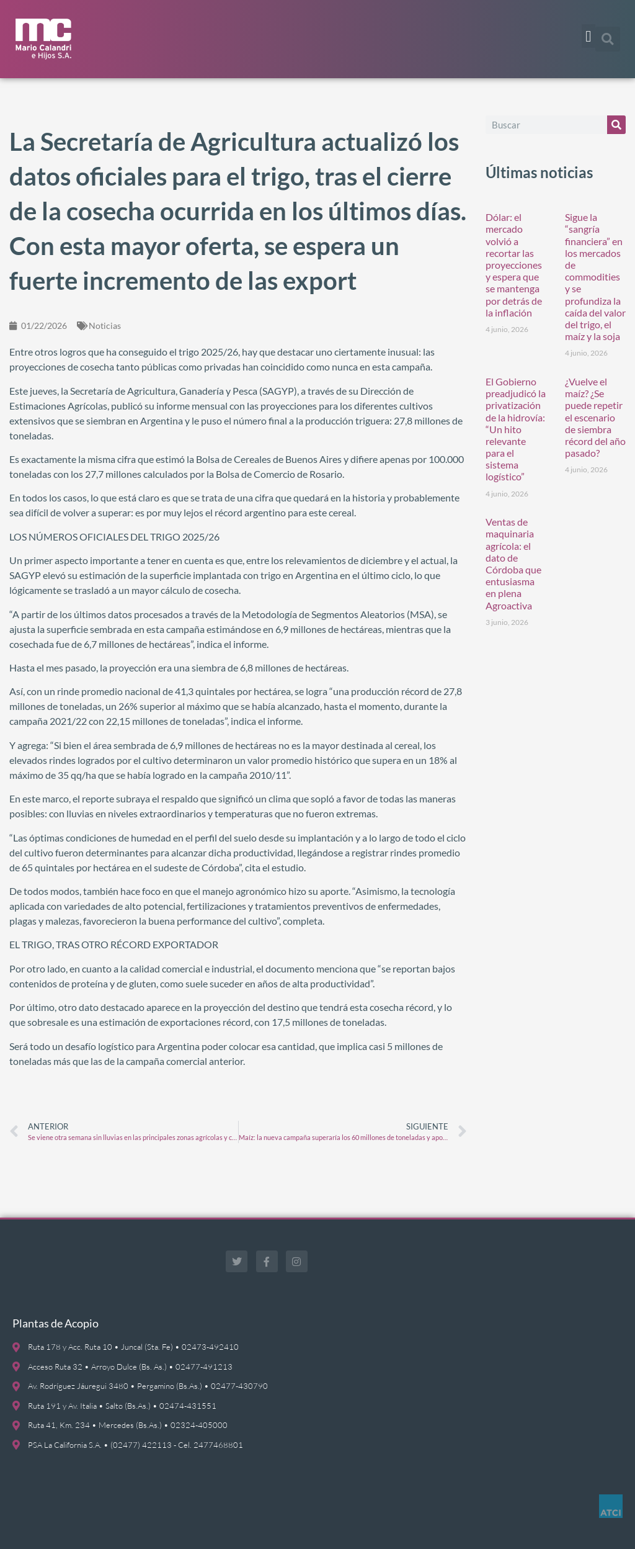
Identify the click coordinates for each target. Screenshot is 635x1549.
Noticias (105, 325)
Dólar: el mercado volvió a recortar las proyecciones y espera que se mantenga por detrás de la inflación (514, 264)
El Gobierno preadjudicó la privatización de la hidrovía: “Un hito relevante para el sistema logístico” (516, 429)
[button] (588, 36)
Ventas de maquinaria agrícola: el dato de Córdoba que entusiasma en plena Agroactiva (513, 563)
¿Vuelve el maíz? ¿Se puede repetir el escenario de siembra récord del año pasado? (595, 417)
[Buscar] (616, 124)
